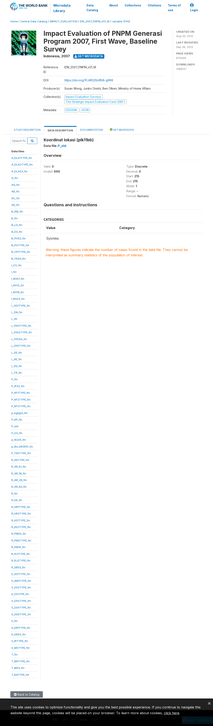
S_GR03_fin (18, 634)
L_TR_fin (16, 372)
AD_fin (15, 204)
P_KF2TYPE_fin (20, 399)
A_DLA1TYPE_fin (21, 158)
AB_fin (15, 191)
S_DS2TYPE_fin (21, 587)
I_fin (14, 272)
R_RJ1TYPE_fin (20, 554)
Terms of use (174, 8)
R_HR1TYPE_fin (20, 507)
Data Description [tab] (60, 130)
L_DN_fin (16, 312)
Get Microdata (88, 56)
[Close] (209, 703)
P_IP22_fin (17, 386)
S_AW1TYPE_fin (21, 580)
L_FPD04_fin (19, 339)
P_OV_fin (16, 433)
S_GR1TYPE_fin (20, 627)
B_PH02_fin (18, 238)
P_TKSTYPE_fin (21, 453)
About (113, 5)
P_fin (14, 379)
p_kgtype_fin (19, 413)
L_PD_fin (16, 366)
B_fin (14, 218)
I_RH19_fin (17, 292)
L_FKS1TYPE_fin (21, 325)
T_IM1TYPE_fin (20, 661)
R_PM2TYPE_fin (21, 540)
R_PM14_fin (18, 547)
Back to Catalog (26, 694)
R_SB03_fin (18, 567)
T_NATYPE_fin (20, 674)
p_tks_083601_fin (22, 446)
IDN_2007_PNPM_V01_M (95, 21)
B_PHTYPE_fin (20, 245)
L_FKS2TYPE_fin (21, 332)
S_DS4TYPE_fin (21, 607)
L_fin (14, 318)
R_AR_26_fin (19, 480)
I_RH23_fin (18, 298)
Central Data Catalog (33, 21)
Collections (132, 5)
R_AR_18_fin (18, 473)
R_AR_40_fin (18, 486)
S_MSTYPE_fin (20, 647)
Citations (154, 5)
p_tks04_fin (18, 439)
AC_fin (15, 198)
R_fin (14, 493)
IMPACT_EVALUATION (63, 21)
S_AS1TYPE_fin (20, 574)
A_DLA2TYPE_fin (22, 164)
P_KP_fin (16, 419)
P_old (14, 426)
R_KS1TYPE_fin (20, 520)
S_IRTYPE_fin (19, 641)
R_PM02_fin (18, 533)
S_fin (14, 621)
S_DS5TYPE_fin (21, 600)
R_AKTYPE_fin (20, 460)
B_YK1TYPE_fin (20, 251)
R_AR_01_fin (18, 466)
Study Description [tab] (27, 129)
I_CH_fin (16, 265)
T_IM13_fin (17, 668)
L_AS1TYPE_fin (20, 305)
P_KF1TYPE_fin (20, 392)
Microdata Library (62, 8)
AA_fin (15, 184)
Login (194, 8)
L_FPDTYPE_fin (20, 345)
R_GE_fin (16, 500)
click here (171, 713)
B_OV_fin (16, 231)
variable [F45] (121, 21)
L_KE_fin (16, 359)
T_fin (14, 654)
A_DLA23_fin (19, 171)
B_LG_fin (16, 225)
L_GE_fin (16, 352)
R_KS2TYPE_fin (21, 527)
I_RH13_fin (17, 285)
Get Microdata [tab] (122, 129)
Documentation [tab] (91, 129)
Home (14, 21)
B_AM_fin (17, 211)
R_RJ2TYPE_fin (20, 560)
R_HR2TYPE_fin (21, 513)
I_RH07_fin (17, 278)
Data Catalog (92, 8)
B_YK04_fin (18, 258)
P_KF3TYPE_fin (20, 406)
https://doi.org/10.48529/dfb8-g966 (88, 80)
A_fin (14, 178)
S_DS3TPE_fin (20, 594)
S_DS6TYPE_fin (21, 614)
